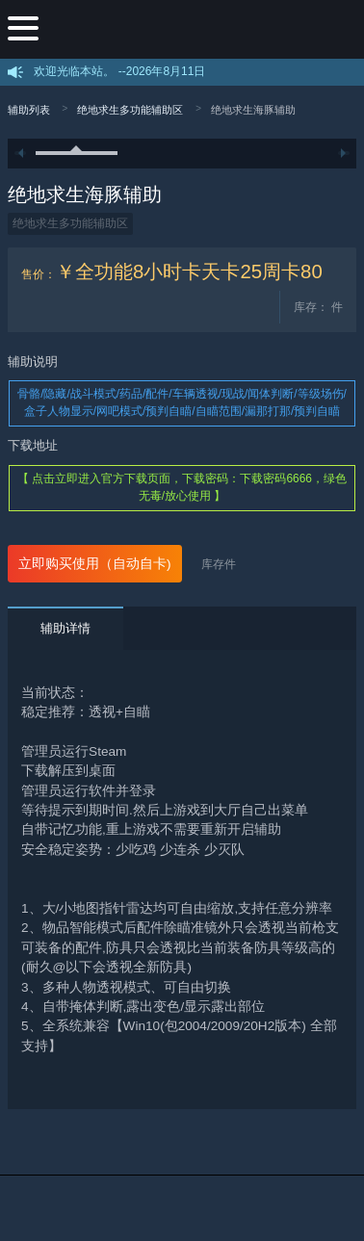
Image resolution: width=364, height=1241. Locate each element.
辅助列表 (29, 110)
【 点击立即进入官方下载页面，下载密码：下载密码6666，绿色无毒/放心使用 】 (182, 487)
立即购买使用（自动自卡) (94, 563)
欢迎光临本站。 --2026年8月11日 (119, 71)
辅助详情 (65, 628)
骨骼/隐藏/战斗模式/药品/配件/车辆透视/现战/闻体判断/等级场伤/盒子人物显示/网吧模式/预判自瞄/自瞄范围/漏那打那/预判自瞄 (182, 402)
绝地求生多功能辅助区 (130, 110)
